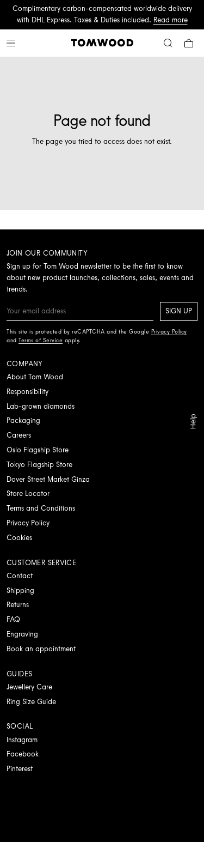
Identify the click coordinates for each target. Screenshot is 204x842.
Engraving (22, 634)
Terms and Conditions (41, 508)
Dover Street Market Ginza (48, 479)
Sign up (178, 311)
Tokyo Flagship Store (39, 464)
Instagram (22, 739)
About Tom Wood (35, 376)
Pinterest (20, 768)
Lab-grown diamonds (41, 406)
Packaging (23, 420)
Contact (20, 575)
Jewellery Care (29, 687)
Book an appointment (41, 648)
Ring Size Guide (31, 701)
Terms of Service (40, 340)
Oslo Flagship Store (38, 450)
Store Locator (28, 493)
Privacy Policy (28, 523)
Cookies (19, 537)
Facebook (23, 754)
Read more (170, 20)
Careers (19, 435)
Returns (18, 604)
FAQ (13, 619)
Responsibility (27, 391)
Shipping (20, 590)
